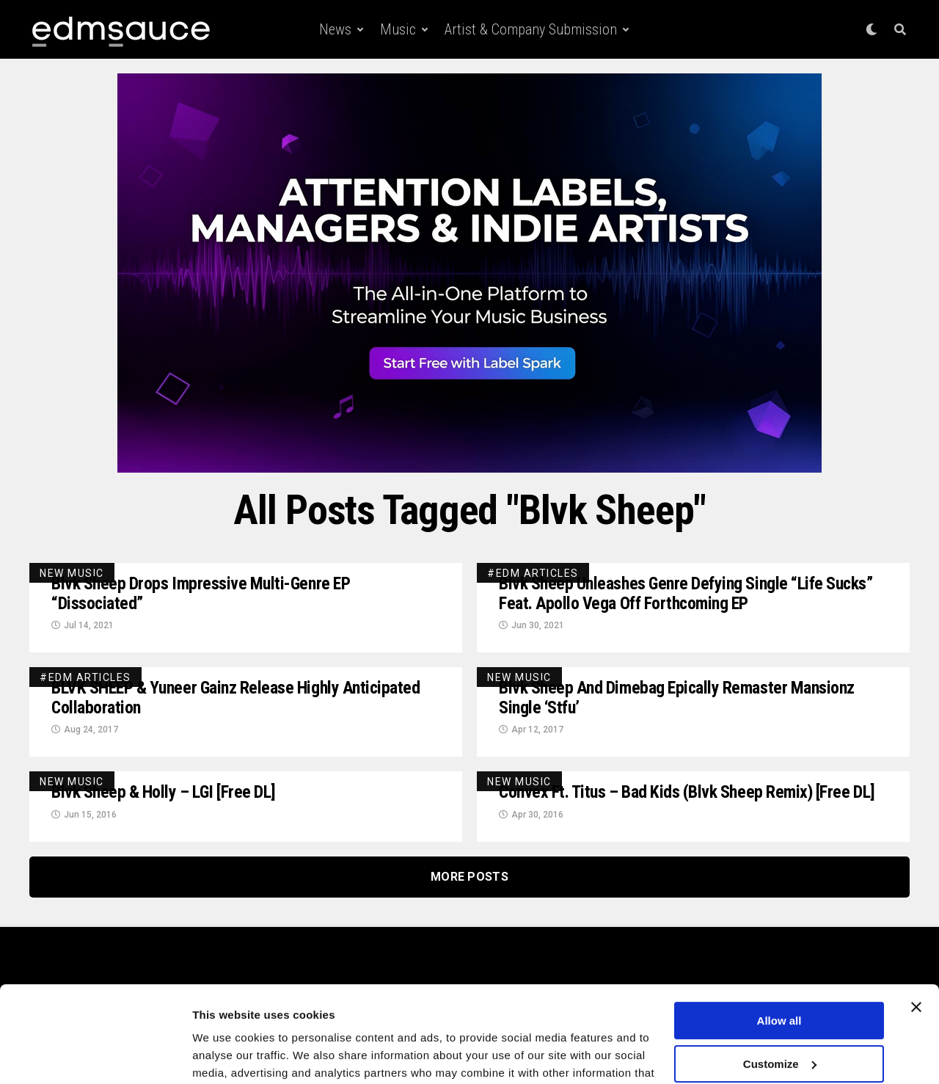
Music (398, 29)
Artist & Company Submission (531, 29)
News (335, 29)
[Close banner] (916, 931)
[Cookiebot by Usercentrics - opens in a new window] (95, 1055)
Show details (226, 1055)
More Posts (469, 878)
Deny (779, 1031)
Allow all (779, 945)
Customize (779, 987)
